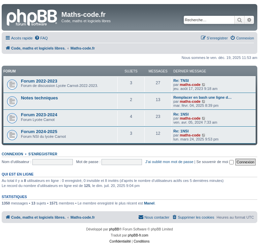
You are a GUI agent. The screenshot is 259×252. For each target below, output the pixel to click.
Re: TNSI (181, 80)
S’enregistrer (42, 154)
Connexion (12, 154)
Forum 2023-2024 (39, 114)
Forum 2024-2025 (39, 131)
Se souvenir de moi (214, 162)
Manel (149, 203)
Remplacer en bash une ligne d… (202, 97)
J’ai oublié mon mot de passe (169, 162)
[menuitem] (41, 38)
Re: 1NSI (181, 114)
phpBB (114, 229)
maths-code (190, 85)
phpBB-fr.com (138, 235)
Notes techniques (39, 97)
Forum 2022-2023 (39, 81)
